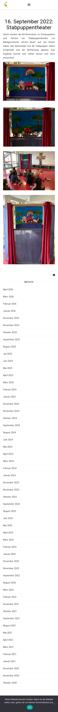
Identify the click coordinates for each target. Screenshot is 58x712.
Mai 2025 (7, 368)
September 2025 (11, 339)
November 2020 (11, 675)
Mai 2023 (7, 525)
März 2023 (8, 539)
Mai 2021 (7, 632)
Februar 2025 (9, 389)
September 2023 (11, 504)
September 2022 (11, 575)
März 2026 (8, 296)
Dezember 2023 (11, 482)
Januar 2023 (9, 554)
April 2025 (8, 375)
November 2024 (11, 411)
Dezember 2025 (11, 318)
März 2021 (8, 647)
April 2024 (8, 454)
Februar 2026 (9, 303)
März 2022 (8, 589)
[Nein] (54, 703)
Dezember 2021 (11, 604)
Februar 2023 (9, 547)
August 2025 (9, 346)
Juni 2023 (8, 518)
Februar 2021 (9, 654)
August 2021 (9, 625)
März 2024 (8, 461)
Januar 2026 (9, 311)
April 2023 (8, 532)
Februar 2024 (9, 468)
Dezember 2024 (11, 403)
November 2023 (11, 489)
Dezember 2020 (11, 668)
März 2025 (8, 382)
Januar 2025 (9, 396)
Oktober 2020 (10, 682)
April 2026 (8, 289)
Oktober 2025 (10, 332)
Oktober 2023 (10, 496)
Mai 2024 (7, 446)
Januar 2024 (9, 475)
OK (29, 707)
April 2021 (8, 639)
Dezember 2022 (11, 561)
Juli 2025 (7, 353)
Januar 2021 (9, 661)
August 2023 (9, 511)
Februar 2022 (9, 597)
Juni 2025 (8, 361)
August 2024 (9, 432)
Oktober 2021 (10, 611)
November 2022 (11, 568)
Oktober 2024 (10, 418)
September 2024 (11, 425)
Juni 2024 (8, 439)
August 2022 (9, 582)
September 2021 (11, 618)
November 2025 (11, 325)
